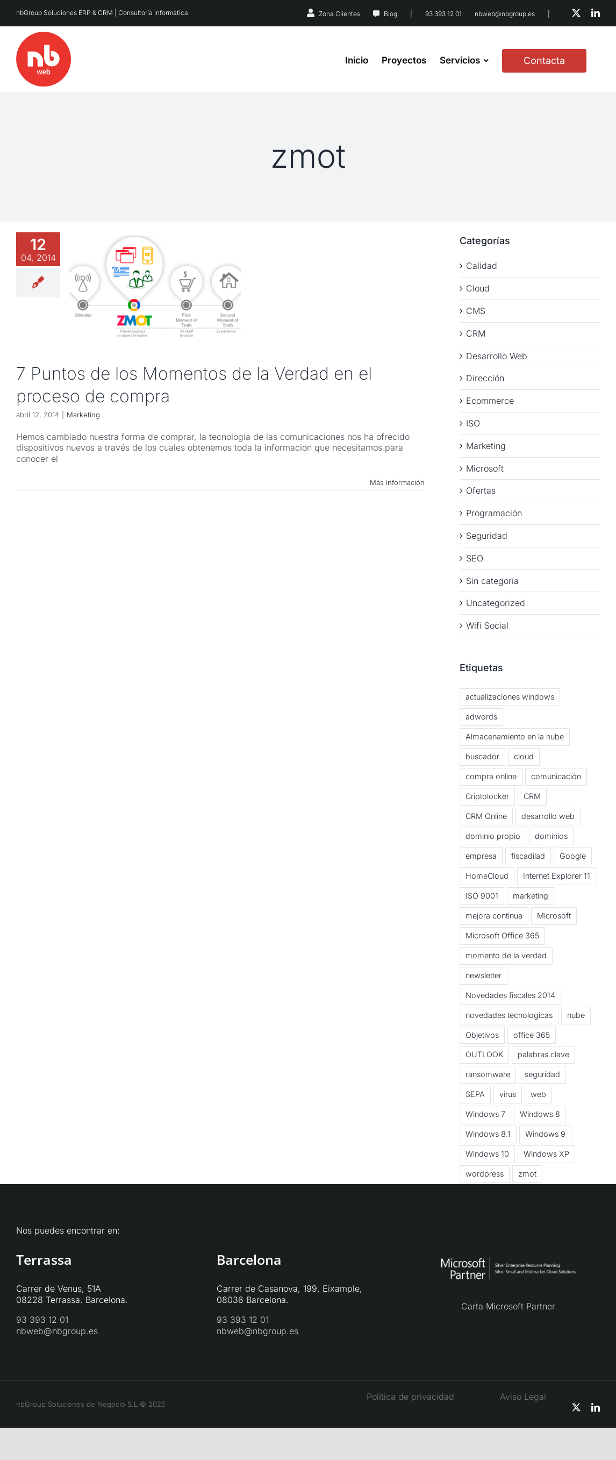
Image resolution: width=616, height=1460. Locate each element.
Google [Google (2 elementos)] (573, 855)
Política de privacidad (410, 1396)
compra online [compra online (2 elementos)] (491, 776)
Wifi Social (487, 625)
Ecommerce (490, 400)
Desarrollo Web (496, 356)
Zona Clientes (339, 14)
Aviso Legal (534, 1396)
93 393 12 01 (443, 14)
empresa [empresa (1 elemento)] (481, 855)
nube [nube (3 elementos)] (576, 1015)
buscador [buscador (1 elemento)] (482, 756)
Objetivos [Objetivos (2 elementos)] (482, 1034)
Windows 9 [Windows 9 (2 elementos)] (545, 1133)
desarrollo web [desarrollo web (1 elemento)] (548, 816)
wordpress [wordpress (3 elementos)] (484, 1173)
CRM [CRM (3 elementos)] (532, 796)
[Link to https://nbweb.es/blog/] (376, 14)
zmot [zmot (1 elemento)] (527, 1173)
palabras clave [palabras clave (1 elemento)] (543, 1054)
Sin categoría (492, 580)
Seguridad (486, 535)
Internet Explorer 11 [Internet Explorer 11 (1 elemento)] (556, 875)
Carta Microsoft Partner (508, 1306)
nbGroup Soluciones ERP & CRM (64, 13)
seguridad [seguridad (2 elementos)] (542, 1074)
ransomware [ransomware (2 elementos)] (487, 1074)
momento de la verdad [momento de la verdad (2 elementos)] (506, 955)
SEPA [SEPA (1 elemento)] (475, 1094)
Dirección (485, 378)
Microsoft (485, 468)
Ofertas (481, 490)
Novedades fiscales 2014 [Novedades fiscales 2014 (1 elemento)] (510, 995)
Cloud (478, 288)
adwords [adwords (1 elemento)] (481, 716)
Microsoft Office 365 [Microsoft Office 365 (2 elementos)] (502, 935)
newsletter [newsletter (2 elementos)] (483, 975)
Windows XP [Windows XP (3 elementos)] (546, 1153)
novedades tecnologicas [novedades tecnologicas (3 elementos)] (509, 1015)
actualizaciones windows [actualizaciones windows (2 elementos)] (509, 696)
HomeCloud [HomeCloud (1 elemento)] (486, 875)
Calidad (481, 265)
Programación (494, 513)
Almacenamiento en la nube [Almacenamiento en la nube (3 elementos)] (514, 736)
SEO (474, 558)
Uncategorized (495, 602)
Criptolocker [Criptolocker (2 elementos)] (487, 796)
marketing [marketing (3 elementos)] (530, 895)
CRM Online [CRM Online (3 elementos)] (486, 816)
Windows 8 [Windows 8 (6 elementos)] (540, 1114)
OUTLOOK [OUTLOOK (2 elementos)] (484, 1054)
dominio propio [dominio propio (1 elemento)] (492, 836)
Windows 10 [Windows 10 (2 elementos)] (487, 1153)
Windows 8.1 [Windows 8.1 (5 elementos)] (488, 1133)
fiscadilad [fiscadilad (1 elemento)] (528, 855)
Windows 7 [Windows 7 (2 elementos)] (485, 1114)
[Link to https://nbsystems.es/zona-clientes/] (310, 13)
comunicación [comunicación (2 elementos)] (556, 776)
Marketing (83, 414)
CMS (475, 310)
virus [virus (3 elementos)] (507, 1094)
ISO (473, 423)
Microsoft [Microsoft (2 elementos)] (554, 915)
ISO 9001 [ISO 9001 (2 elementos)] (481, 895)
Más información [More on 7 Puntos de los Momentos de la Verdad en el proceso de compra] (397, 482)
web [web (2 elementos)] (538, 1094)
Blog (390, 14)
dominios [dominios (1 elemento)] (551, 836)
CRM (475, 333)
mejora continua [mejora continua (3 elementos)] (493, 915)
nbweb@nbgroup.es (505, 14)
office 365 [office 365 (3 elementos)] (531, 1034)
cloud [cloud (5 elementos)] (524, 756)
